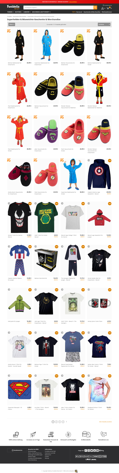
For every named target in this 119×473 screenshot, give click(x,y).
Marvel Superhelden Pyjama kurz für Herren (67, 365)
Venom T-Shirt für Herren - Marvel (15, 236)
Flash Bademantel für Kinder (14, 150)
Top (73, 12)
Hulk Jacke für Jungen (14, 321)
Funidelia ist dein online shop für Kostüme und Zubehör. (13, 7)
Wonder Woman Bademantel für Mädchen (95, 106)
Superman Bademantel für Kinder (68, 193)
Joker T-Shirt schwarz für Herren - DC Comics (68, 408)
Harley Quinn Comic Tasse (95, 321)
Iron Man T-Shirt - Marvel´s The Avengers (42, 408)
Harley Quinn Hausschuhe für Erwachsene (15, 193)
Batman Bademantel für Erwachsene (14, 63)
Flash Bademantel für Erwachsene (14, 106)
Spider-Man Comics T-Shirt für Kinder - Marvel (95, 365)
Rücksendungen (32, 451)
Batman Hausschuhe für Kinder (41, 106)
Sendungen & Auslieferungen (35, 455)
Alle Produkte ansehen (105, 421)
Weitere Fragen (32, 456)
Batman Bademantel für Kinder (94, 63)
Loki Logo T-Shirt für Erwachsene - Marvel (40, 322)
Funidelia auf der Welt (50, 451)
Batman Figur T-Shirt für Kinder (41, 365)
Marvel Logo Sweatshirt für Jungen (95, 236)
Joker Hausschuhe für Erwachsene (41, 150)
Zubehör (26, 12)
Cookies (47, 456)
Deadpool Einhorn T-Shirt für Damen (95, 408)
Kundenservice (17, 450)
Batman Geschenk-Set (41, 278)
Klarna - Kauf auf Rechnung (34, 453)
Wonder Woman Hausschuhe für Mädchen (68, 106)
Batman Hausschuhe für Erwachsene (68, 63)
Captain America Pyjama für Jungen (15, 279)
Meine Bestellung (32, 460)
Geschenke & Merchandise (19, 16)
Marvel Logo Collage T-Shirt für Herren (68, 236)
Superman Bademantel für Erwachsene (42, 63)
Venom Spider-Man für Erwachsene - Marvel (94, 279)
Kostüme (18, 12)
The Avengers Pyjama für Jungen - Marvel (68, 279)
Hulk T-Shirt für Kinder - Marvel (41, 236)
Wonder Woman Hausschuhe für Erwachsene (92, 150)
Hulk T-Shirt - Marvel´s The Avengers (68, 322)
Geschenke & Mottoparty (40, 12)
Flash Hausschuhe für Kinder (67, 150)
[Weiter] (66, 421)
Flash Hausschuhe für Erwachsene (41, 193)
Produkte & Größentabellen (35, 458)
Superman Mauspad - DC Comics (15, 408)
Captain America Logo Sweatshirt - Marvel (94, 193)
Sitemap (47, 458)
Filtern (11, 24)
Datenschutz (48, 455)
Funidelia (9, 16)
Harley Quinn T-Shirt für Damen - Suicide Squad (15, 365)
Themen (9, 12)
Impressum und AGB (50, 453)
